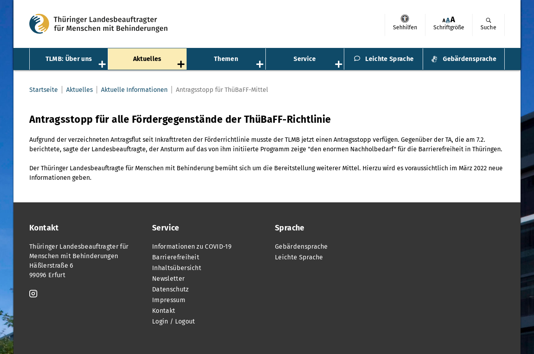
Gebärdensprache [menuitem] (469, 59)
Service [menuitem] (305, 59)
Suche (488, 27)
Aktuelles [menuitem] (147, 59)
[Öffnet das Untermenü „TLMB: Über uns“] (103, 65)
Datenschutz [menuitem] (170, 289)
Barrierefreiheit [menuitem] (175, 257)
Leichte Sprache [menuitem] (389, 59)
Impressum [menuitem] (168, 300)
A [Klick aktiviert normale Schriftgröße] (448, 20)
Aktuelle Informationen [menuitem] (134, 89)
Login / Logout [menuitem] (173, 321)
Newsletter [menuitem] (168, 278)
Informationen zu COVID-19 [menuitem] (191, 246)
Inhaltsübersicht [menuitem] (176, 268)
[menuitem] (405, 25)
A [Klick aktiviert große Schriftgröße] (452, 19)
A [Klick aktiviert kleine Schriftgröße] (443, 20)
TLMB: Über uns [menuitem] (69, 59)
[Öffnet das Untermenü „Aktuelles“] (181, 65)
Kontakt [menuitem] (163, 310)
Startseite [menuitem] (43, 89)
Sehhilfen (405, 18)
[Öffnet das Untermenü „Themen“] (260, 65)
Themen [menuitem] (226, 59)
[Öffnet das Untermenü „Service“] (339, 65)
